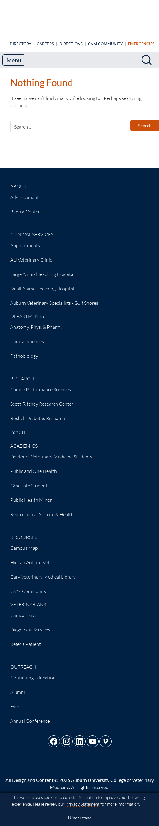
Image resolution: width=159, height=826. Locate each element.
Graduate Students (30, 481)
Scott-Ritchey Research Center (41, 399)
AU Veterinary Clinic (31, 255)
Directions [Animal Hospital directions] (71, 39)
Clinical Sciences (27, 337)
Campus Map (24, 543)
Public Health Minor (31, 495)
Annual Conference (30, 716)
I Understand (80, 817)
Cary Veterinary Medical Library (43, 572)
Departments (27, 311)
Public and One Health (33, 466)
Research (22, 374)
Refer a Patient (25, 639)
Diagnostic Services (30, 625)
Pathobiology (24, 351)
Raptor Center (25, 207)
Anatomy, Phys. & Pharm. (36, 322)
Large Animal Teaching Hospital (42, 269)
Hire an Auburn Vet (30, 558)
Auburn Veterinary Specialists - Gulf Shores (54, 298)
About (18, 182)
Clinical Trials (24, 610)
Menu (13, 55)
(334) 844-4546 (123, 789)
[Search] (147, 55)
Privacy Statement (82, 803)
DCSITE (18, 428)
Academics (24, 441)
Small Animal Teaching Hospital (42, 284)
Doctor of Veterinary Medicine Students (51, 452)
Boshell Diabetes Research (37, 413)
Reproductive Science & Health (42, 510)
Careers (45, 39)
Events (17, 702)
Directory (20, 39)
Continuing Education (33, 673)
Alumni (17, 687)
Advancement (24, 192)
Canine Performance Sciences (40, 385)
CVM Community (105, 39)
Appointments (25, 241)
